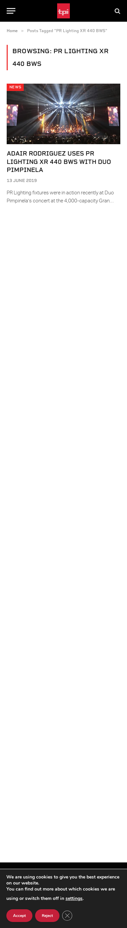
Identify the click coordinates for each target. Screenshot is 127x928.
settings (74, 898)
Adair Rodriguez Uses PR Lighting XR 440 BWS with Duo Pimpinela (59, 161)
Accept (19, 915)
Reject (47, 915)
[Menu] (11, 10)
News (15, 87)
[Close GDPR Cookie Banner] (67, 916)
